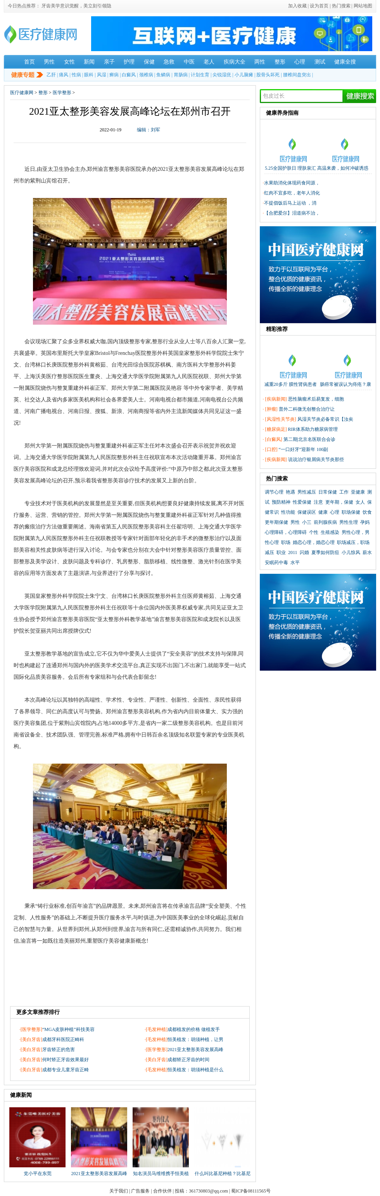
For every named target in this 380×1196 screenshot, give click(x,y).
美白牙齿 (31, 1039)
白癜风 (129, 74)
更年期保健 (276, 522)
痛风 (63, 74)
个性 (313, 532)
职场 (285, 542)
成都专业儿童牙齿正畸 (65, 1069)
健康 (323, 512)
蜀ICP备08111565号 (251, 1191)
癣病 (114, 74)
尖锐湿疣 (221, 74)
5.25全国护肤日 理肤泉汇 (290, 168)
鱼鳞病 (163, 74)
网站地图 (363, 6)
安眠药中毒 (276, 562)
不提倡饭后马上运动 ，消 (290, 203)
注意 (318, 502)
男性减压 (306, 492)
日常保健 (327, 492)
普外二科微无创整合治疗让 (307, 409)
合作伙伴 (162, 1191)
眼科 (88, 74)
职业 (281, 552)
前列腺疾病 (325, 522)
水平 (295, 562)
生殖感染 (330, 532)
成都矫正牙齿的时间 (188, 1059)
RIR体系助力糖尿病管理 (313, 429)
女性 (69, 62)
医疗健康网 (21, 92)
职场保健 (351, 512)
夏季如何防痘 (325, 552)
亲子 (109, 62)
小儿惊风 (351, 552)
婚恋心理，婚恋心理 (314, 542)
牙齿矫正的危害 (58, 1049)
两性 (259, 62)
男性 (49, 62)
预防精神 (281, 502)
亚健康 (358, 492)
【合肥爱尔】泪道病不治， (292, 213)
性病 (76, 74)
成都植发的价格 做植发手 (194, 1029)
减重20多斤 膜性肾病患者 (290, 384)
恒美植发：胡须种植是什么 (195, 1069)
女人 (360, 502)
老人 (209, 62)
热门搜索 (341, 6)
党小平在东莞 (38, 1173)
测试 (319, 62)
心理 (299, 62)
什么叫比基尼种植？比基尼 (222, 1173)
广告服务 (140, 1191)
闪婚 (304, 552)
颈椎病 (146, 74)
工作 (344, 492)
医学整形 (62, 92)
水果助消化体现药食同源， (292, 183)
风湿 (101, 74)
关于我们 (118, 1191)
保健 (149, 62)
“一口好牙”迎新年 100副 (303, 449)
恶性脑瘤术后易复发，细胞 (316, 399)
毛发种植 (156, 1029)
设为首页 (319, 6)
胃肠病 (181, 74)
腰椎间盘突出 (297, 74)
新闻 (89, 62)
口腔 (271, 449)
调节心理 (274, 492)
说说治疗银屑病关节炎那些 (316, 459)
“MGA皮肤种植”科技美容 (68, 1029)
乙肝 (51, 74)
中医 (189, 62)
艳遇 (290, 492)
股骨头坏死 (268, 74)
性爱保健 (302, 502)
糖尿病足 (276, 429)
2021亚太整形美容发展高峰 (195, 1049)
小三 (306, 522)
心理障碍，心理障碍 (286, 532)
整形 (280, 62)
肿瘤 (271, 409)
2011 (292, 552)
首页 (29, 62)
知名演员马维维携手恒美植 (161, 1173)
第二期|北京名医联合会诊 (309, 439)
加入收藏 (297, 6)
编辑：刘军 (148, 130)
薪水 (367, 552)
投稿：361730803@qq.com (201, 1191)
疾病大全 (234, 62)
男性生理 (348, 522)
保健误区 (306, 512)
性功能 (288, 512)
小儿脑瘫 (244, 74)
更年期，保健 (339, 502)
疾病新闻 (276, 399)
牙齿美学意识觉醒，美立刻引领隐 (76, 6)
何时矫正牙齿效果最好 (65, 1059)
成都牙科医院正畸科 (63, 1039)
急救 (169, 62)
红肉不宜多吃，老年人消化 (292, 193)
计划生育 (200, 74)
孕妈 (365, 522)
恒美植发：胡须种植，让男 (195, 1039)
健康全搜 (345, 62)
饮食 (367, 512)
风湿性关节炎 (281, 419)
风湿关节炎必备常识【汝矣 (325, 419)
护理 (129, 62)
